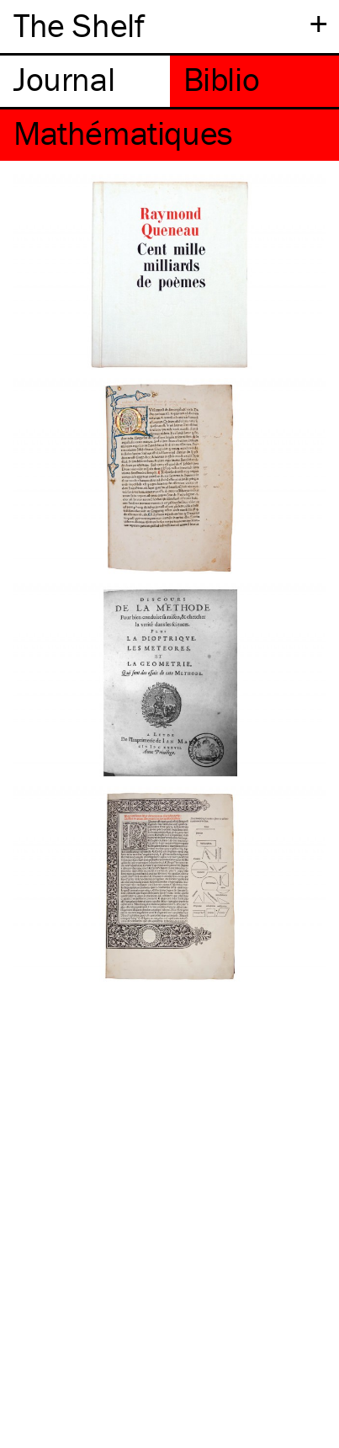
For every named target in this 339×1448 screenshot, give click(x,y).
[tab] (85, 81)
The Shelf (78, 24)
